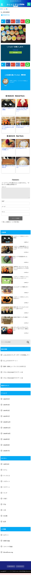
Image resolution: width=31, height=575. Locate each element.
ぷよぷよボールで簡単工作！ (21, 289)
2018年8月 (6, 447)
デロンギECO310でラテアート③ (13, 380)
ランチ (5, 495)
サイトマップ (20, 568)
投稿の (6, 542)
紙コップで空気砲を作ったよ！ (20, 259)
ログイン (6, 537)
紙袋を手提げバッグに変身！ (21, 319)
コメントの (7, 548)
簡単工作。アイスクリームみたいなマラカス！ (22, 126)
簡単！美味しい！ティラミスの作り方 (8, 166)
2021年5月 (6, 401)
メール (4, 208)
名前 (3, 203)
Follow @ (15, 50)
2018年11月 (6, 429)
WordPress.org (8, 554)
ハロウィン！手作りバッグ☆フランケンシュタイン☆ (21, 279)
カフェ (5, 472)
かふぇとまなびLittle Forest (15, 5)
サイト (3, 213)
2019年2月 (6, 412)
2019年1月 (6, 418)
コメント (4, 187)
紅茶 (4, 523)
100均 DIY (6, 466)
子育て (5, 500)
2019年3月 (6, 406)
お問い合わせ (11, 568)
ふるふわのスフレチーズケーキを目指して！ (8, 149)
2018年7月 (6, 452)
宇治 (4, 506)
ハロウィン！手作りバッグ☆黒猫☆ (8, 109)
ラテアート (6, 489)
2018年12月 (6, 424)
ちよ (5, 85)
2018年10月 (6, 435)
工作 (4, 512)
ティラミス (6, 477)
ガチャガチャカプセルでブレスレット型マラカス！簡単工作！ (21, 331)
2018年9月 (6, 441)
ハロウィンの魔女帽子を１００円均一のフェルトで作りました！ (21, 250)
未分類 (5, 518)
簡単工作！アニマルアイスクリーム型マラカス (20, 309)
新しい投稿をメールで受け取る (11, 224)
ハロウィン (6, 483)
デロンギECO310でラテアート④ (22, 166)
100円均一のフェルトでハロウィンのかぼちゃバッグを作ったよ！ (8, 127)
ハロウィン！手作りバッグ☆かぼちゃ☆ (21, 299)
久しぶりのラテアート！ (21, 148)
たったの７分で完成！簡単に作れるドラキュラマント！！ (22, 110)
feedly (15, 52)
